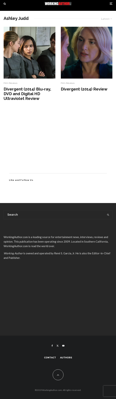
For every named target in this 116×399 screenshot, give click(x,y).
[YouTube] (63, 346)
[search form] (54, 214)
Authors (66, 357)
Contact (50, 357)
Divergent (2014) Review (84, 89)
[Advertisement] (58, 142)
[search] (108, 214)
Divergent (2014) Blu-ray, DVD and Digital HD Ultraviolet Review (27, 94)
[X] (57, 346)
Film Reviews (10, 83)
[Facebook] (52, 346)
